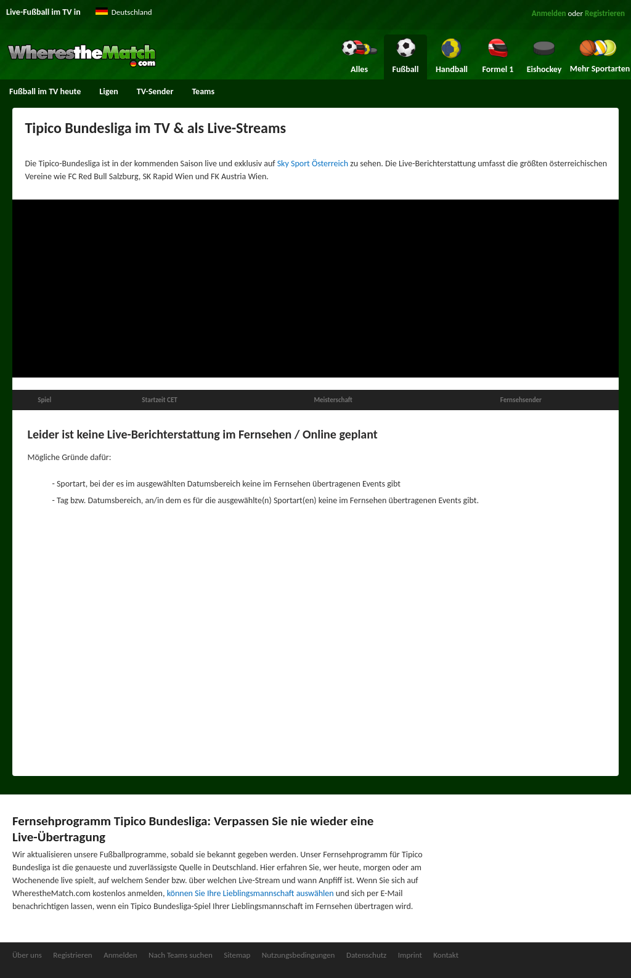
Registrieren (605, 13)
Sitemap (237, 955)
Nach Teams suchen (181, 955)
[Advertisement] (315, 289)
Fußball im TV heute (45, 91)
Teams (203, 91)
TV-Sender (155, 91)
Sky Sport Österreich (312, 163)
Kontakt (445, 955)
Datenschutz (366, 955)
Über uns (27, 955)
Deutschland (132, 12)
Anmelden (549, 13)
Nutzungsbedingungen (298, 955)
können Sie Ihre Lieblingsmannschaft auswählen (250, 893)
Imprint (410, 955)
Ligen (108, 91)
